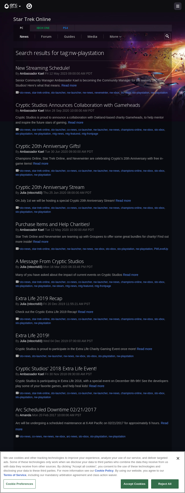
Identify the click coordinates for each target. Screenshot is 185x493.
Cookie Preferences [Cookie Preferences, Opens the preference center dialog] (19, 483)
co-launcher (85, 129)
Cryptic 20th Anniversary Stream (50, 187)
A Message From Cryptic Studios (50, 261)
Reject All (164, 483)
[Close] (178, 458)
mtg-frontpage (90, 133)
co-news (72, 129)
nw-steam (58, 286)
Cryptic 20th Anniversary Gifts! (48, 146)
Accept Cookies (134, 483)
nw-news (88, 92)
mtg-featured (72, 133)
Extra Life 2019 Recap (39, 298)
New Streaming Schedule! (43, 67)
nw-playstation (159, 92)
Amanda (25, 415)
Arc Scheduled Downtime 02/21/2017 (56, 409)
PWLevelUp (161, 248)
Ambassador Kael (32, 73)
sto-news (25, 92)
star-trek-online (41, 92)
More (116, 36)
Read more (69, 85)
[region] (92, 472)
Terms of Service (15, 475)
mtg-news (58, 133)
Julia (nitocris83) (31, 192)
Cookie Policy (104, 470)
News (24, 36)
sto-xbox (126, 92)
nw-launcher (74, 92)
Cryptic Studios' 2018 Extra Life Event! (56, 368)
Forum (46, 36)
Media (92, 36)
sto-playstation (140, 92)
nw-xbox (114, 92)
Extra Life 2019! (32, 335)
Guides (69, 36)
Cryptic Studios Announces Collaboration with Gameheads (78, 105)
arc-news (71, 436)
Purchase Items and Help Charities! (53, 224)
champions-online (131, 129)
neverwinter (101, 92)
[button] (13, 6)
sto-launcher (58, 92)
